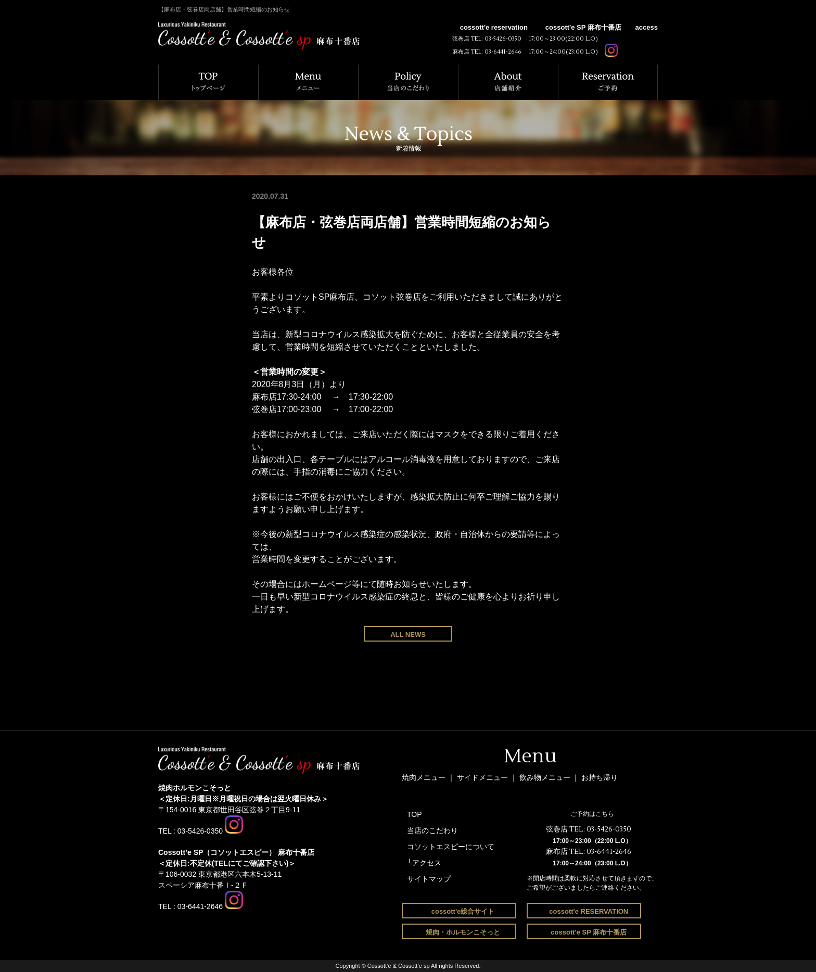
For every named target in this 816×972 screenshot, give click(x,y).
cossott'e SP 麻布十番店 (583, 27)
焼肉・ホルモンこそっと (463, 932)
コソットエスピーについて (450, 846)
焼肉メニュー (423, 777)
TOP (414, 814)
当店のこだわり (432, 830)
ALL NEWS (408, 634)
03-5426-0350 (502, 39)
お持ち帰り (599, 777)
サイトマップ (429, 879)
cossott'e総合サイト (463, 911)
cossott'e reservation (494, 27)
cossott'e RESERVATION (588, 911)
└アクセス (424, 863)
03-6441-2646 (502, 52)
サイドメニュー (483, 777)
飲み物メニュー (545, 777)
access (646, 27)
